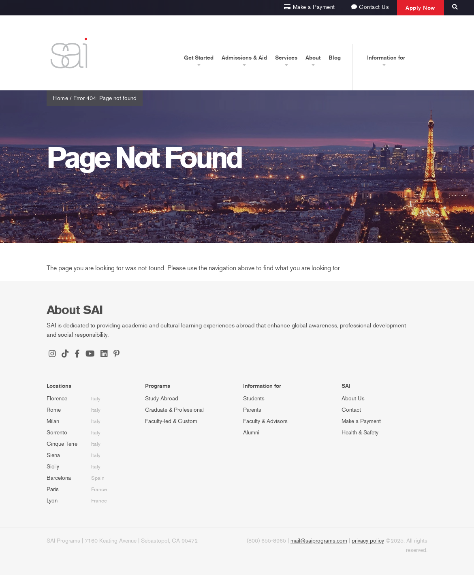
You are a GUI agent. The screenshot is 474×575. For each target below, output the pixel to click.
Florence (57, 398)
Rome (54, 409)
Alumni (251, 432)
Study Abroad (161, 398)
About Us (353, 398)
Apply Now (421, 7)
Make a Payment (361, 421)
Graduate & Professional (174, 409)
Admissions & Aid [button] (244, 57)
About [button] (312, 57)
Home (60, 98)
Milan (53, 421)
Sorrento (57, 432)
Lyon (52, 500)
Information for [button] (386, 57)
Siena (53, 455)
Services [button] (286, 57)
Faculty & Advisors (265, 421)
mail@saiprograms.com (318, 540)
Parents (252, 409)
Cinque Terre (62, 443)
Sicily (53, 466)
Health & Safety (360, 432)
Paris (53, 489)
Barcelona (59, 478)
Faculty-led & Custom (171, 421)
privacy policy (368, 540)
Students (254, 398)
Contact (351, 409)
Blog (335, 57)
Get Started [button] (199, 57)
